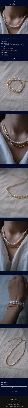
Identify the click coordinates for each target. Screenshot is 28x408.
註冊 (14, 399)
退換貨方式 (21, 406)
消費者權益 (16, 406)
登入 (17, 399)
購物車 (11, 399)
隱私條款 (6, 406)
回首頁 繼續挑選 (14, 391)
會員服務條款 (11, 406)
